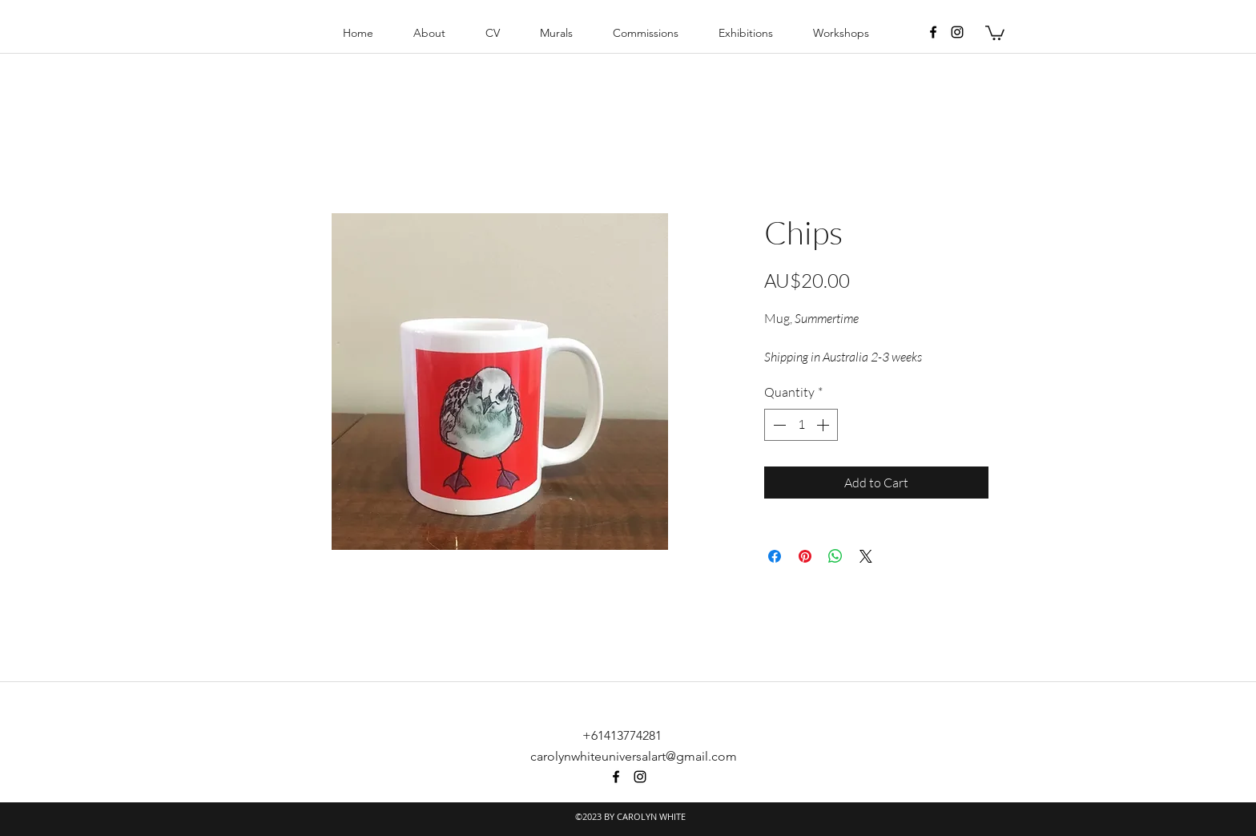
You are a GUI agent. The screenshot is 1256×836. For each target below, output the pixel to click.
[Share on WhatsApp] (835, 556)
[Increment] (824, 425)
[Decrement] (778, 425)
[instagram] (957, 32)
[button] (994, 32)
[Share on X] (866, 556)
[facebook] (933, 32)
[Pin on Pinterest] (805, 556)
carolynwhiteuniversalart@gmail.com (633, 756)
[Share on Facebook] (774, 556)
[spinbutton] (801, 425)
